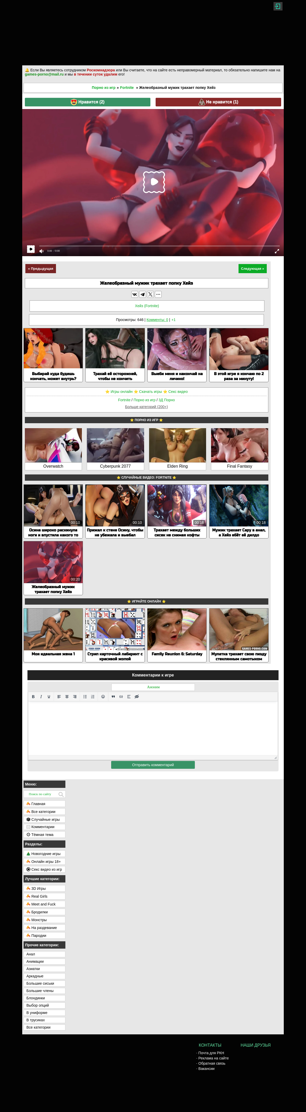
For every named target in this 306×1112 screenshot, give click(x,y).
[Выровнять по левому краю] (59, 697)
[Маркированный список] (85, 697)
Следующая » (252, 269)
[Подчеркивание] (49, 697)
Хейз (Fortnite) (147, 306)
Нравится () (87, 102)
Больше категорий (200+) (146, 407)
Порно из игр (104, 87)
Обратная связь (212, 1063)
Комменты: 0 (157, 320)
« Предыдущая (40, 269)
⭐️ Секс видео (175, 391)
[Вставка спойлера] (129, 697)
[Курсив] (41, 697)
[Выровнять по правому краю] (75, 697)
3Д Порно (166, 400)
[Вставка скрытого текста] (137, 697)
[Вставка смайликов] (103, 697)
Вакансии (207, 1069)
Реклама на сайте (214, 1058)
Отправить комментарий (153, 765)
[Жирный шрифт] (33, 697)
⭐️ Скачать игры (148, 391)
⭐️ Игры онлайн (119, 391)
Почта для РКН (211, 1053)
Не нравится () (218, 102)
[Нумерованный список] (93, 697)
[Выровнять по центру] (67, 697)
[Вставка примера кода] (121, 697)
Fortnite (127, 87)
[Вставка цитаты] (113, 697)
